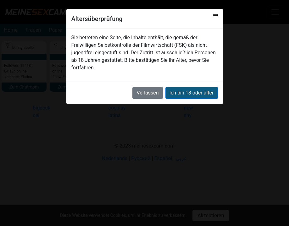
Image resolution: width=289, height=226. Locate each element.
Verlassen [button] (147, 93)
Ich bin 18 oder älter (192, 93)
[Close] (215, 15)
